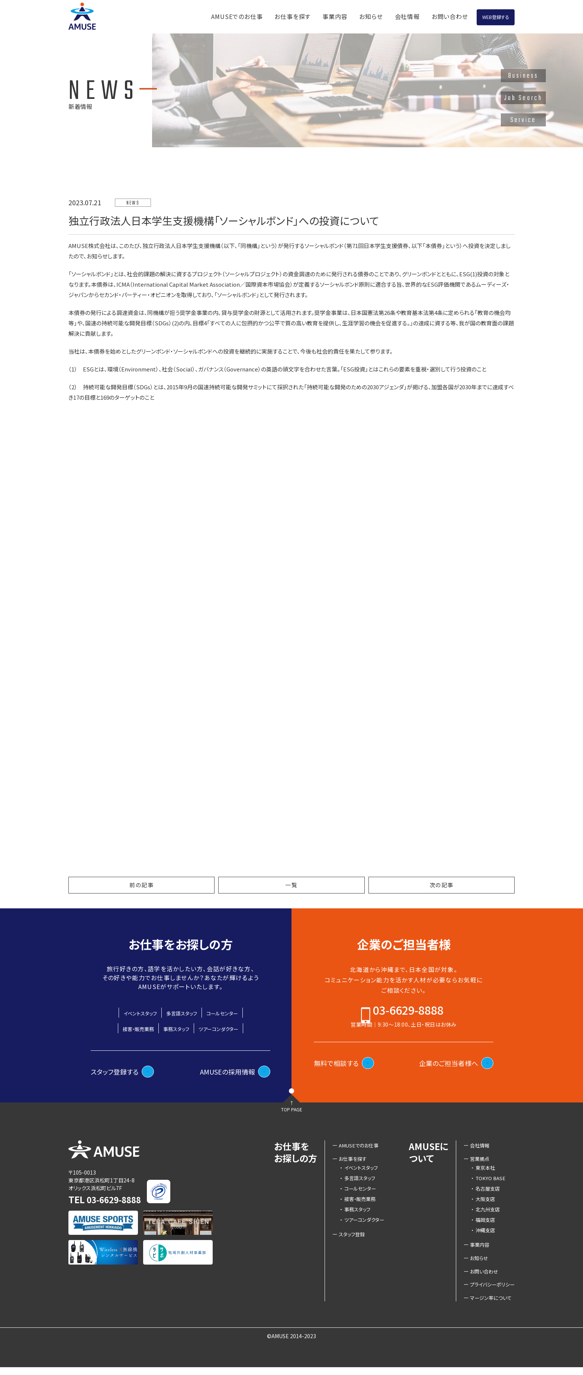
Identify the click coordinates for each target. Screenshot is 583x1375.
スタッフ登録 (346, 1239)
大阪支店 (481, 1204)
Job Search (523, 98)
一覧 (291, 885)
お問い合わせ (415, 15)
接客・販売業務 (125, 1028)
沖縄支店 (481, 1235)
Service (523, 120)
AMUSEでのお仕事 (202, 15)
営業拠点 (477, 1163)
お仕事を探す (258, 15)
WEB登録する (478, 16)
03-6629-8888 (408, 1014)
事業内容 (300, 15)
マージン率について (489, 1305)
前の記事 (141, 885)
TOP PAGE (291, 1121)
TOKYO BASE (486, 1183)
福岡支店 (481, 1225)
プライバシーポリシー (491, 1291)
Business (523, 75)
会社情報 (372, 15)
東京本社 (481, 1172)
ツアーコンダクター (229, 1028)
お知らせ (336, 15)
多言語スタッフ (181, 1012)
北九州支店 (483, 1214)
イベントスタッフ (127, 1012)
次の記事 (441, 885)
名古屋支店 (483, 1193)
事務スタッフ (175, 1028)
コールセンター (234, 1012)
